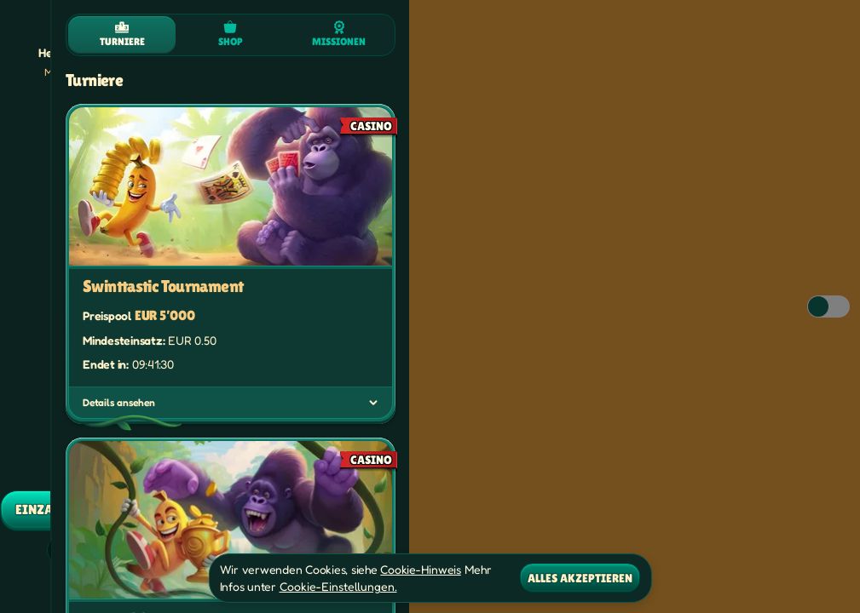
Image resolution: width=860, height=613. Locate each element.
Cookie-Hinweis (420, 569)
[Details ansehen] (373, 402)
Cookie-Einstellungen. (338, 586)
